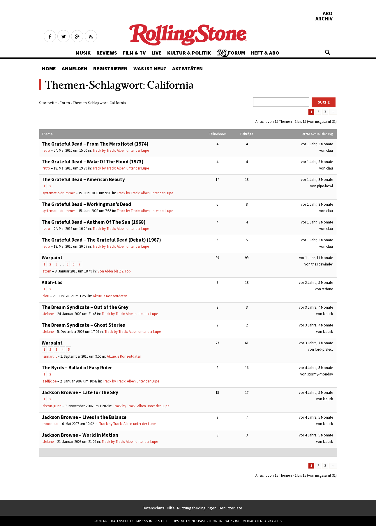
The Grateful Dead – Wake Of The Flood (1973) (93, 161)
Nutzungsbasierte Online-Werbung (211, 521)
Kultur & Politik (189, 52)
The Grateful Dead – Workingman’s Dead (86, 204)
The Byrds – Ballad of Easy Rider (77, 367)
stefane (327, 288)
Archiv (324, 18)
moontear (51, 423)
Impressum (144, 521)
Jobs (175, 521)
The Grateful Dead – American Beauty (83, 179)
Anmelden (74, 68)
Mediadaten (252, 521)
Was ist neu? (149, 68)
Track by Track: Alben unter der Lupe (121, 150)
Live (156, 52)
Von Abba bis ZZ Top (114, 271)
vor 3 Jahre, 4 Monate (316, 307)
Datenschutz (154, 508)
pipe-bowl (325, 186)
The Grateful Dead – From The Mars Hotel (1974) (95, 144)
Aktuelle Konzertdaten (110, 295)
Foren (65, 102)
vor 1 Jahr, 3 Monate (317, 143)
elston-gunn (52, 405)
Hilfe (171, 508)
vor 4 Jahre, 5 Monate (316, 367)
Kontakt (101, 521)
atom (47, 271)
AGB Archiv (273, 521)
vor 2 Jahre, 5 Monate (316, 282)
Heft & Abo (265, 52)
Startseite (48, 102)
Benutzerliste (230, 508)
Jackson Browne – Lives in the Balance (84, 417)
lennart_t (50, 356)
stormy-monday (320, 374)
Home (49, 68)
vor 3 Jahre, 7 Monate (316, 342)
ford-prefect (324, 349)
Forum (236, 52)
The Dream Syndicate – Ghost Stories (83, 325)
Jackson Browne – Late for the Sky (80, 392)
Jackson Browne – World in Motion (80, 435)
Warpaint (52, 257)
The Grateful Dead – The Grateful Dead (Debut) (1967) (101, 240)
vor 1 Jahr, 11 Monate (316, 257)
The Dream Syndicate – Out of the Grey (85, 307)
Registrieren (110, 68)
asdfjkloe (50, 381)
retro (46, 150)
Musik (83, 52)
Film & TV (134, 52)
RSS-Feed (162, 521)
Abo (328, 13)
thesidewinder (322, 264)
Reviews (106, 52)
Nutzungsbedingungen (196, 508)
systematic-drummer (59, 193)
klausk (328, 313)
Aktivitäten (187, 68)
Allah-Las (52, 282)
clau (329, 150)
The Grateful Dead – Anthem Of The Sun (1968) (94, 222)
